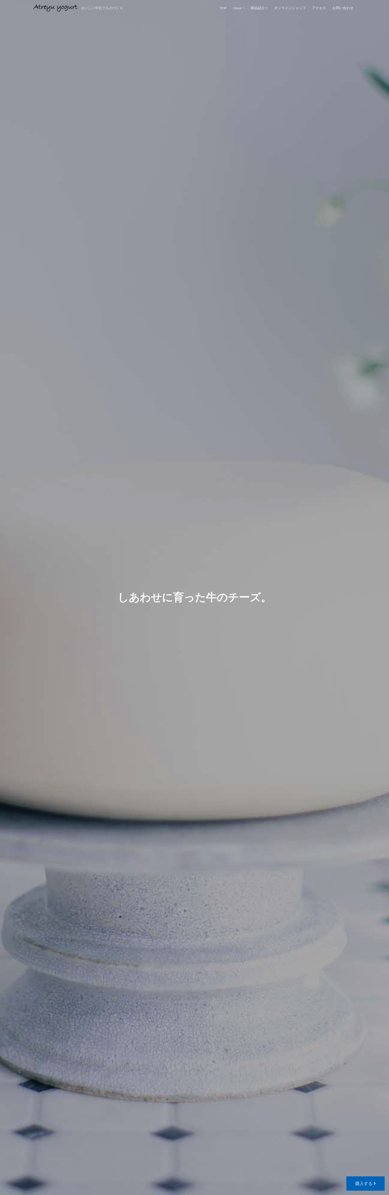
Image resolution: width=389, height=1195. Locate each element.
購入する (365, 1183)
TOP (223, 8)
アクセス (319, 8)
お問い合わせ (342, 8)
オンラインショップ (290, 8)
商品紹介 (258, 8)
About (237, 8)
